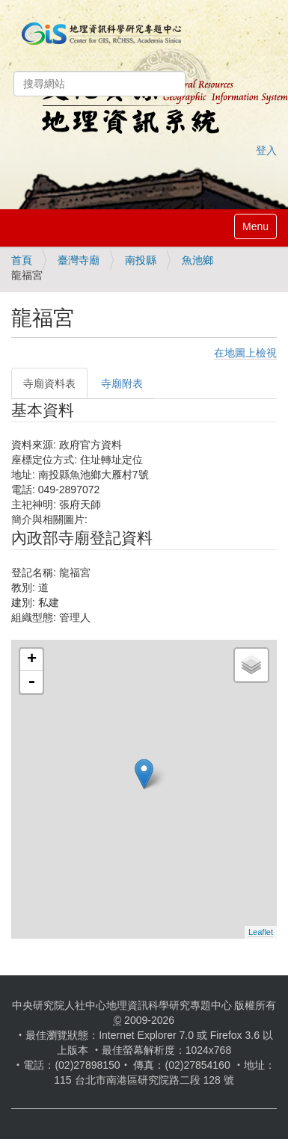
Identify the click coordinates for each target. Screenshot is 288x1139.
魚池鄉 (197, 260)
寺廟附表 (122, 383)
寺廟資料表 (49, 383)
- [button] (31, 682)
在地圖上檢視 (245, 353)
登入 (266, 150)
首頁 (21, 260)
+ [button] (32, 660)
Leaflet (260, 931)
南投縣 (140, 260)
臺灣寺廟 (78, 260)
